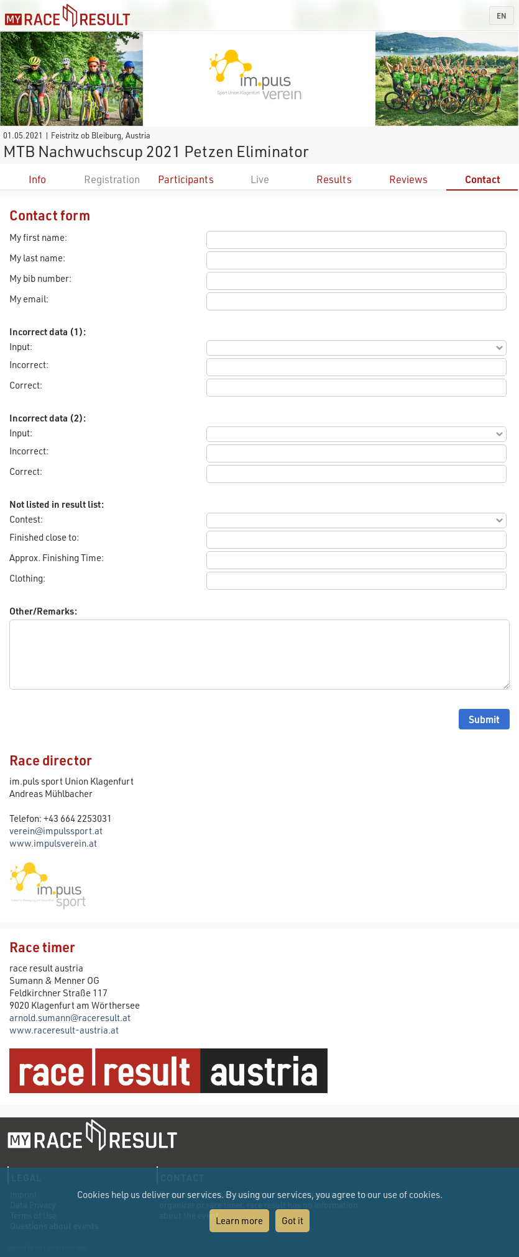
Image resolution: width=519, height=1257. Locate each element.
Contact (482, 179)
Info (37, 179)
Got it (292, 1220)
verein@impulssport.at (56, 830)
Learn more (239, 1220)
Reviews (408, 179)
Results (334, 179)
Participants (186, 179)
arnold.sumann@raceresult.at (70, 1017)
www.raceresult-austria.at (64, 1030)
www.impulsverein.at (53, 843)
